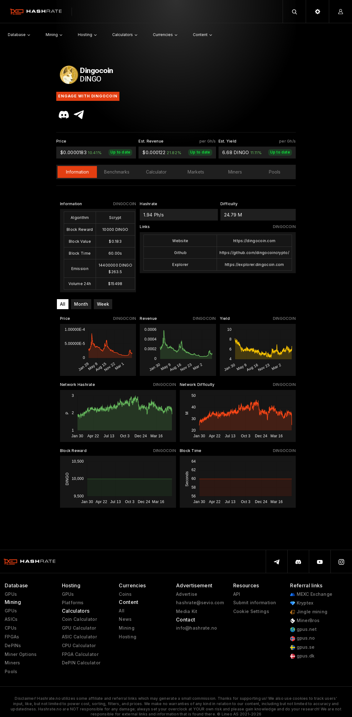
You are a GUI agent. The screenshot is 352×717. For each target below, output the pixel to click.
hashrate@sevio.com (200, 602)
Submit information (254, 602)
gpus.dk (302, 656)
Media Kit (187, 611)
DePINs (13, 645)
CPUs (11, 628)
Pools (11, 671)
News (125, 619)
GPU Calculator (79, 628)
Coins (125, 594)
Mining (126, 628)
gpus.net (303, 629)
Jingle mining (308, 612)
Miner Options (21, 654)
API (236, 594)
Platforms (73, 602)
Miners (12, 662)
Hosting (127, 636)
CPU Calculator (79, 645)
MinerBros (304, 620)
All (62, 304)
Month (81, 304)
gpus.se (302, 647)
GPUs (11, 594)
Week (103, 304)
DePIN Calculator (81, 662)
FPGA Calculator (80, 654)
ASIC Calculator (79, 636)
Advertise (187, 594)
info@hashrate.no (196, 628)
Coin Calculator (79, 619)
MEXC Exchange (311, 594)
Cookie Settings (251, 611)
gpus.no (302, 638)
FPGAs (12, 636)
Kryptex (301, 603)
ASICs (11, 619)
